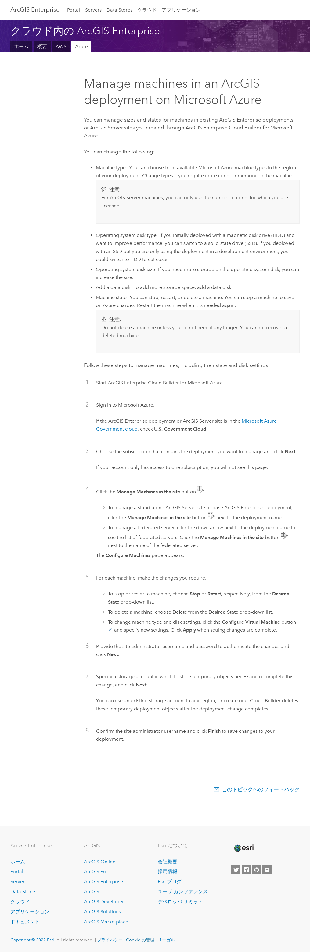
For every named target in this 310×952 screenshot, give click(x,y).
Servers (93, 10)
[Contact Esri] (267, 869)
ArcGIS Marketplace (106, 922)
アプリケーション (181, 10)
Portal (73, 10)
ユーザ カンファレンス (183, 891)
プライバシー (110, 939)
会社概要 (167, 862)
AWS (61, 46)
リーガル (166, 939)
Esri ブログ (170, 881)
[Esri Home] (243, 848)
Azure (81, 46)
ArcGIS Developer (104, 901)
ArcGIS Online (99, 862)
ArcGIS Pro (96, 871)
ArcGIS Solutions (102, 912)
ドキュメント (25, 922)
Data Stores (119, 10)
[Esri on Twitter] (235, 869)
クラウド (147, 10)
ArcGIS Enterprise (34, 9)
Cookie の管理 (140, 939)
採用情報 (167, 871)
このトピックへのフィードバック (261, 789)
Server (17, 881)
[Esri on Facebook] (246, 869)
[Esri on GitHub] (256, 869)
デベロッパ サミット (180, 901)
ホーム (21, 46)
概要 (42, 46)
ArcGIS (91, 891)
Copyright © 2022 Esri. (32, 939)
